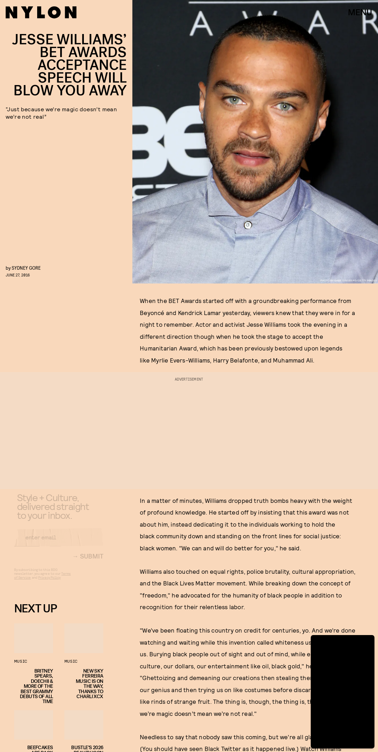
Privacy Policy (49, 583)
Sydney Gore (26, 268)
